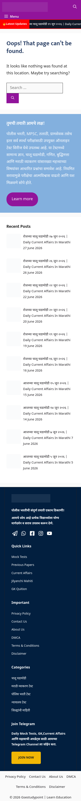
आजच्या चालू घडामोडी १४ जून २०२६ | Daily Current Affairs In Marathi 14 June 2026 (46, 414)
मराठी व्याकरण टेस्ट (22, 686)
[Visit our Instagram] (40, 533)
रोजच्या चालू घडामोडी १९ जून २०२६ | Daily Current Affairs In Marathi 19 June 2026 (46, 340)
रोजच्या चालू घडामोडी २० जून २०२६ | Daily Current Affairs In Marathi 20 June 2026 (46, 316)
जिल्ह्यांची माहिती (20, 711)
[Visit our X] (14, 533)
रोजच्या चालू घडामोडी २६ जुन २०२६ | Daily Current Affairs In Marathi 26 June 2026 (46, 267)
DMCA (15, 638)
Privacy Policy (20, 614)
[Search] (12, 98)
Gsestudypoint (32, 798)
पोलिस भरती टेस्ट (20, 694)
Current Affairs (21, 573)
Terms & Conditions (25, 646)
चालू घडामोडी (18, 678)
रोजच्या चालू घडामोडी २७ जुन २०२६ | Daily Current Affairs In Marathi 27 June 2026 (46, 242)
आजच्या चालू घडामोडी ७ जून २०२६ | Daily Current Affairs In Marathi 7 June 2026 (48, 438)
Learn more (22, 199)
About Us (17, 630)
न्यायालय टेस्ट (18, 703)
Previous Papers (22, 565)
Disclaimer (18, 654)
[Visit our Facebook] (32, 533)
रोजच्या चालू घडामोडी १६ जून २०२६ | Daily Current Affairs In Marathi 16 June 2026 (46, 365)
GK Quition (19, 589)
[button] (75, 7)
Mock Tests (19, 557)
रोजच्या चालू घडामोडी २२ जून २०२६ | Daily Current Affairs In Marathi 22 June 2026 (46, 291)
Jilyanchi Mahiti (22, 581)
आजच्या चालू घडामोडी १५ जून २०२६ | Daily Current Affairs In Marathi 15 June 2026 (46, 389)
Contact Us (19, 622)
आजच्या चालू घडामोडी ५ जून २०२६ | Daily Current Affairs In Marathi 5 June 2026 (48, 463)
